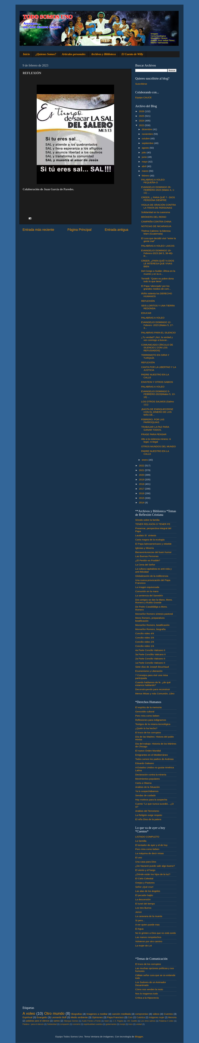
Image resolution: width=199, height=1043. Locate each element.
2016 (142, 493)
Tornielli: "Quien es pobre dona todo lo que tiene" (157, 280)
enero (145, 459)
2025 (142, 116)
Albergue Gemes (71, 1021)
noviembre (148, 134)
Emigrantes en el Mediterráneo (151, 755)
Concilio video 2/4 (144, 641)
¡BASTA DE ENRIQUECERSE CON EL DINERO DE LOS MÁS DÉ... (157, 412)
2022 (142, 465)
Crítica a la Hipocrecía (147, 997)
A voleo (29, 1013)
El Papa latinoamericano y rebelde (153, 543)
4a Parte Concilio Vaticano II (150, 650)
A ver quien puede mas (147, 924)
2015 (142, 498)
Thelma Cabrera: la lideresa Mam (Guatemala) (156, 232)
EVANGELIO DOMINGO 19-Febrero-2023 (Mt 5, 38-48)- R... (157, 253)
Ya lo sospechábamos (146, 791)
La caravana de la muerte (148, 916)
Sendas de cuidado (145, 795)
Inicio (26, 54)
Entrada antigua (116, 230)
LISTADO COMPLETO (147, 836)
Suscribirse (141, 83)
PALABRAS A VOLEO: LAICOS (157, 245)
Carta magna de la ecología (149, 539)
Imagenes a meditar (97, 1014)
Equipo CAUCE (143, 97)
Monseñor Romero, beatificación (152, 625)
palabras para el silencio (37, 1021)
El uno (138, 857)
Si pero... (140, 920)
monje (122, 1024)
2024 (142, 120)
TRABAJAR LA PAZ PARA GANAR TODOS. (155, 428)
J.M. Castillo (132, 1021)
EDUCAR (146, 313)
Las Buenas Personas (147, 556)
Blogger (139, 1036)
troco (130, 1024)
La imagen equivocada (147, 587)
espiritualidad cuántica (93, 1024)
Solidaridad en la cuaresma (155, 212)
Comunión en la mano (147, 591)
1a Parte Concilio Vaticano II (150, 662)
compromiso (141, 1014)
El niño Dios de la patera (148, 819)
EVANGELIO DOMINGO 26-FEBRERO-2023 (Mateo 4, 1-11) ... (158, 190)
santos (56, 1021)
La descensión (143, 899)
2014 (142, 502)
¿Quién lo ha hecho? (146, 728)
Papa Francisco (115, 1017)
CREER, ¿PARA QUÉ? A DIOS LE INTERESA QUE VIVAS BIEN (157, 263)
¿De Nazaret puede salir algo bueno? (155, 866)
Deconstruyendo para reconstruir (152, 689)
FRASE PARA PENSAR (153, 434)
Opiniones (97, 1017)
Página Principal (79, 230)
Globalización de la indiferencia (151, 576)
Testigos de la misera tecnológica (152, 724)
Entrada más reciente (38, 230)
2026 (142, 111)
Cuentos (168, 1014)
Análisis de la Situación (147, 787)
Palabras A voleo (166, 1021)
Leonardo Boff (58, 1017)
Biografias (76, 1014)
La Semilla (140, 841)
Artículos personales (74, 54)
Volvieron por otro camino (148, 941)
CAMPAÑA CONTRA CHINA (156, 221)
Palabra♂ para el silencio (33, 1024)
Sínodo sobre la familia (147, 520)
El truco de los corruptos (148, 732)
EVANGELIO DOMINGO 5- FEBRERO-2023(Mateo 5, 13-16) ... (158, 394)
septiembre (148, 143)
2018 (142, 484)
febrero (146, 175)
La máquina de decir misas (149, 853)
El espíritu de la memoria (148, 707)
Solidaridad (52, 1024)
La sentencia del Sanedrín (149, 595)
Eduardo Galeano (144, 763)
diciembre (147, 129)
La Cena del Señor (145, 564)
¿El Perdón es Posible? (147, 560)
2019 (142, 479)
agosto (146, 147)
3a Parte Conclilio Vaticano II (150, 654)
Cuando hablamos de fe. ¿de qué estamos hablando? (153, 683)
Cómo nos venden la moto (149, 989)
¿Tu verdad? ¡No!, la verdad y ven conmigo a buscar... (157, 338)
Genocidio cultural (144, 711)
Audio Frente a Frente (91, 1021)
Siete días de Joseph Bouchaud (152, 666)
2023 (142, 125)
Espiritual (27, 1017)
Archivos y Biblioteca (103, 54)
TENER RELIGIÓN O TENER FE (152, 524)
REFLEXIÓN (148, 301)
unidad (139, 1024)
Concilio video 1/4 (144, 646)
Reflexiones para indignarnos (150, 720)
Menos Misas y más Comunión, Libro (154, 693)
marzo (145, 171)
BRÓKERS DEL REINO (153, 217)
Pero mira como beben (147, 715)
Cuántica (141, 1017)
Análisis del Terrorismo (147, 811)
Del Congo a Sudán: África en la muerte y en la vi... (158, 272)
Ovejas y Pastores (145, 882)
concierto (76, 1024)
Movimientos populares (147, 778)
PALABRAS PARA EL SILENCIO (158, 332)
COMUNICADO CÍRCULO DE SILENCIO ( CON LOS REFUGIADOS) (157, 347)
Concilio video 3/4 (144, 637)
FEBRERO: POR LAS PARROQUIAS (152, 421)
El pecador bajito (144, 895)
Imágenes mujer (156, 1017)
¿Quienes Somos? (46, 54)
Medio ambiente (79, 1017)
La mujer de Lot (143, 945)
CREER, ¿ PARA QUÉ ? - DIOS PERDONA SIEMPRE (158, 198)
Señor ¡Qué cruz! (144, 887)
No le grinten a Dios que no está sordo (155, 933)
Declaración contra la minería (150, 774)
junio (145, 157)
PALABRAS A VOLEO (152, 317)
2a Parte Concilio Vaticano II (150, 658)
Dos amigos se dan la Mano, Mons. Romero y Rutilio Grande (154, 601)
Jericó (138, 912)
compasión (64, 1024)
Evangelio (42, 1017)
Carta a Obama (143, 783)
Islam (106, 1021)
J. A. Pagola (118, 1021)
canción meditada (121, 1014)
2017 (142, 488)
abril (144, 166)
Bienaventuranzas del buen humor (153, 552)
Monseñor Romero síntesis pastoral (154, 614)
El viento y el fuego (145, 870)
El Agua (139, 928)
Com (130, 1017)
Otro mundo (54, 1013)
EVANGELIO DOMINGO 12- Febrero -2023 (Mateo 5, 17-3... (157, 325)
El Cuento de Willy (132, 54)
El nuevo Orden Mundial (148, 750)
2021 (142, 470)
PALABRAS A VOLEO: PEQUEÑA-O (153, 181)
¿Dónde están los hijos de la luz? (152, 874)
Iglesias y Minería (144, 548)
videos (156, 1014)
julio (144, 152)
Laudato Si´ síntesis (145, 535)
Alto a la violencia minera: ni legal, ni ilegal (156, 440)
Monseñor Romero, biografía (150, 629)
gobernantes (111, 1024)
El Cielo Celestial (144, 878)
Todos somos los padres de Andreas (154, 759)
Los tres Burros (143, 907)
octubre (146, 138)
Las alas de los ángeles (147, 891)
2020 (142, 475)
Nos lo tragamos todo (146, 993)
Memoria (172, 1017)
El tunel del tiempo (145, 903)
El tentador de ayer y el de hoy (151, 845)
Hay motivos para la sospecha (151, 799)
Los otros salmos (148, 1021)
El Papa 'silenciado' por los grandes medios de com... (156, 287)
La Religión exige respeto (148, 815)
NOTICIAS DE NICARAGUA (156, 226)
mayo (145, 161)
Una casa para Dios (145, 861)
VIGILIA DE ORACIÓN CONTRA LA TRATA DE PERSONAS (158, 206)
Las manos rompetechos (148, 937)
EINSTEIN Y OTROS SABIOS (157, 382)
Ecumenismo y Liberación (148, 671)
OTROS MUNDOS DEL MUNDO (158, 446)
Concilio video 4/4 (144, 633)
